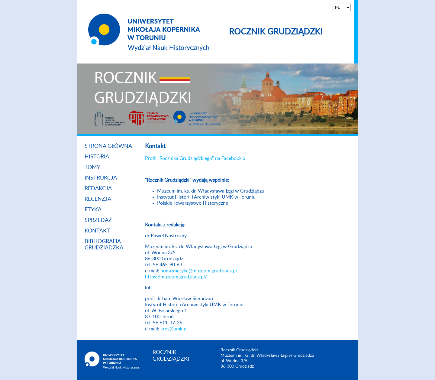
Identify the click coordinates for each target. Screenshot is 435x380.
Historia (97, 157)
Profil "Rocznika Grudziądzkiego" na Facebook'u (195, 158)
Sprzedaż (98, 220)
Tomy (92, 167)
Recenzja (98, 199)
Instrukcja (101, 178)
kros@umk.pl (174, 328)
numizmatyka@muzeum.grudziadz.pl (198, 270)
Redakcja (98, 188)
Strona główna (108, 146)
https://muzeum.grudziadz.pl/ (176, 276)
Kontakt (97, 231)
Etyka (93, 210)
